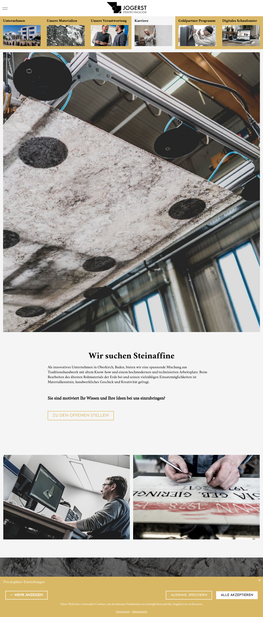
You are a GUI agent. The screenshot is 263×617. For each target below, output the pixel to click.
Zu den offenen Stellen (81, 416)
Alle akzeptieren (237, 595)
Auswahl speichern (189, 595)
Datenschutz (139, 612)
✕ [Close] (259, 580)
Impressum (123, 612)
